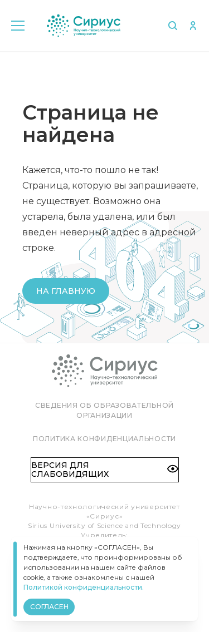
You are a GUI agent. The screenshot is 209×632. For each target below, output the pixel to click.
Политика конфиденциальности (104, 438)
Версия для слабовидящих (104, 469)
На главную (65, 291)
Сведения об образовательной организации (104, 410)
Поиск (172, 25)
